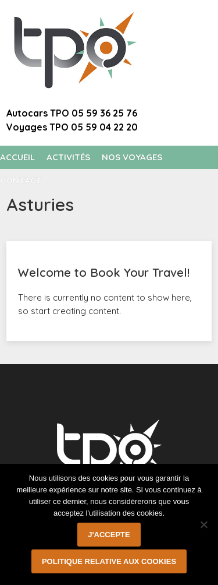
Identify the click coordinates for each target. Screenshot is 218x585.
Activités (68, 157)
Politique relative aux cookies (109, 561)
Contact (21, 180)
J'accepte (109, 534)
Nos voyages (132, 157)
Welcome (166, 23)
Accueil (17, 157)
